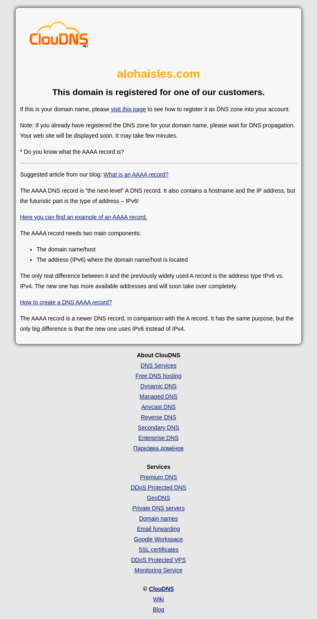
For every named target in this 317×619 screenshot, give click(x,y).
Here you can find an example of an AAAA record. (83, 217)
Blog (158, 609)
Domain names (158, 518)
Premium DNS (158, 477)
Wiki (158, 599)
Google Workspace (158, 539)
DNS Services (158, 365)
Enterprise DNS (158, 438)
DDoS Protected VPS (158, 560)
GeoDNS (158, 498)
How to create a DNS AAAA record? (66, 302)
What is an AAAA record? (136, 174)
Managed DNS (158, 396)
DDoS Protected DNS (159, 487)
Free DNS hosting (158, 376)
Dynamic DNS (158, 386)
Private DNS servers (158, 508)
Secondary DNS (158, 427)
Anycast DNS (158, 407)
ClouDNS (161, 589)
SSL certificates (159, 549)
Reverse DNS (158, 417)
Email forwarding (158, 529)
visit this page (128, 109)
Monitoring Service (158, 570)
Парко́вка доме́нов (158, 448)
